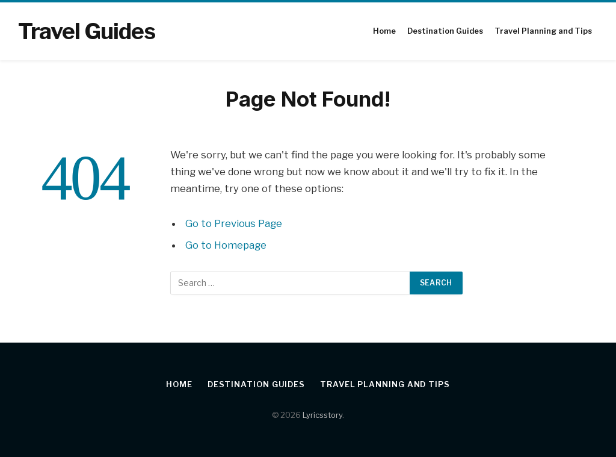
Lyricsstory (322, 415)
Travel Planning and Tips (543, 31)
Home (384, 31)
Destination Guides (445, 31)
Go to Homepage (225, 245)
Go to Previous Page (233, 223)
